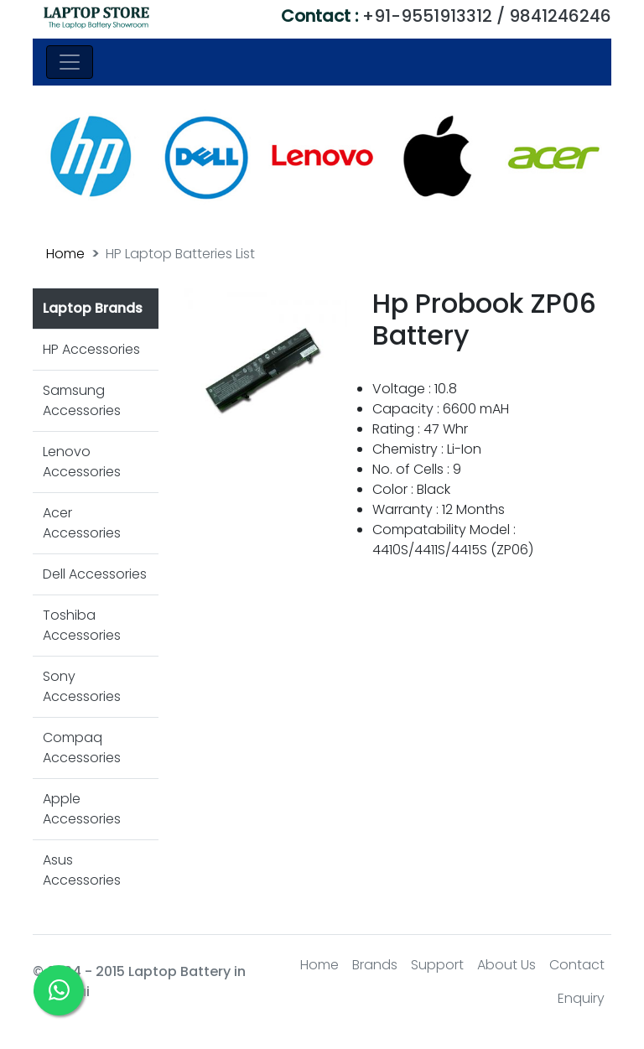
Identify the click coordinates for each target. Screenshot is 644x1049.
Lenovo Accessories (82, 461)
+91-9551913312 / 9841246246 (446, 16)
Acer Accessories (82, 523)
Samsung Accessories (82, 400)
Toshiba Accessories (82, 625)
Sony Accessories (82, 686)
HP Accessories (91, 349)
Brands (374, 964)
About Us (506, 964)
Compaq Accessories (82, 747)
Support (437, 964)
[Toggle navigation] (69, 62)
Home (65, 253)
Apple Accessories (82, 808)
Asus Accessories (82, 870)
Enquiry (581, 998)
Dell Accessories (95, 574)
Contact (577, 964)
